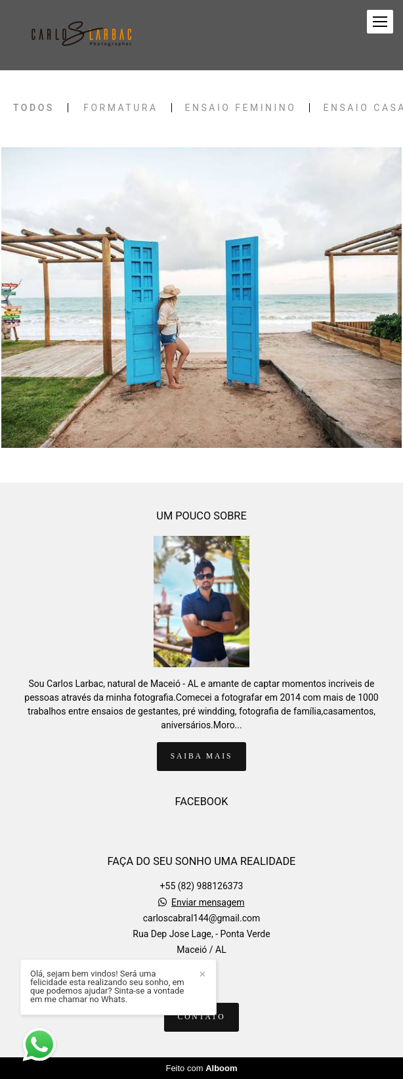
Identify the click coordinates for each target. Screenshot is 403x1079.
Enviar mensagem (208, 902)
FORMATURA (120, 107)
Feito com (201, 1068)
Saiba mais (201, 756)
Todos (33, 107)
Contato (202, 1017)
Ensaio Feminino (241, 107)
